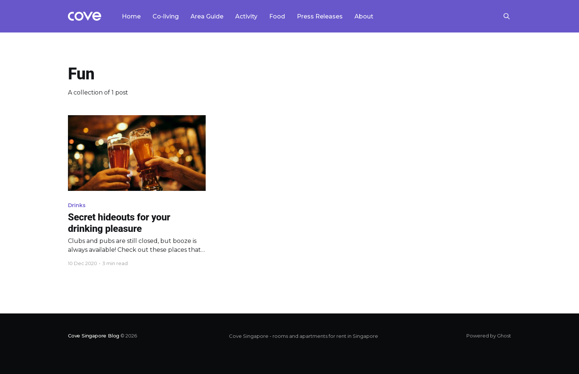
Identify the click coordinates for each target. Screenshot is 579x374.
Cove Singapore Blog (93, 336)
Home (131, 16)
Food (277, 16)
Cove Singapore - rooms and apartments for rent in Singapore (303, 336)
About (363, 16)
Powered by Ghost (488, 336)
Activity (246, 16)
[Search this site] (507, 16)
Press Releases (320, 16)
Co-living (166, 16)
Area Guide (207, 16)
